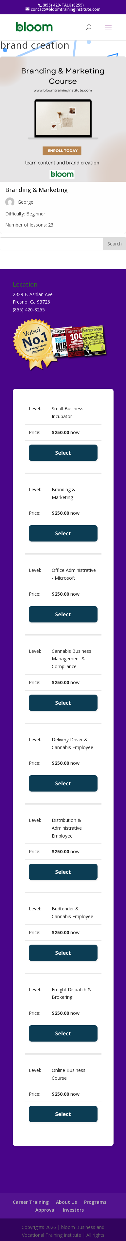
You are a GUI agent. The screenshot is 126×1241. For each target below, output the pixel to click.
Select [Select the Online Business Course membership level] (63, 1114)
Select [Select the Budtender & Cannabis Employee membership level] (63, 952)
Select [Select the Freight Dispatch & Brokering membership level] (63, 1033)
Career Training (31, 1202)
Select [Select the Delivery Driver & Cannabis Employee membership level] (63, 783)
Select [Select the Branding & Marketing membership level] (63, 533)
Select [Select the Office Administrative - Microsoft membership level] (63, 614)
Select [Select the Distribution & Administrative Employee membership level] (63, 871)
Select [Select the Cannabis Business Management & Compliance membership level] (63, 702)
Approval (45, 1210)
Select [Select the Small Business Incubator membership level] (63, 452)
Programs (95, 1202)
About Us (66, 1202)
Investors (73, 1210)
